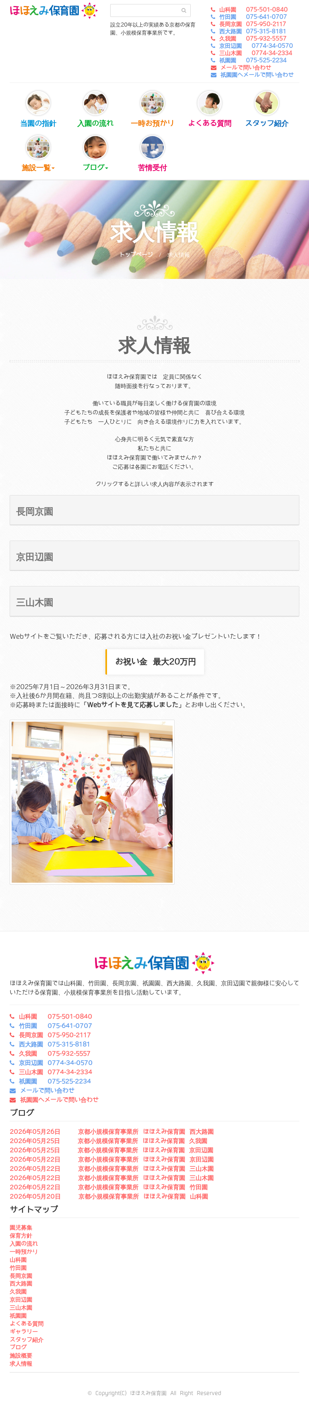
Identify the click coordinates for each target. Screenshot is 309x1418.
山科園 (18, 1260)
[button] (154, 510)
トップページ (136, 255)
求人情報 (21, 1363)
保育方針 (21, 1235)
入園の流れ (95, 109)
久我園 (18, 1291)
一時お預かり (152, 109)
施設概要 (21, 1355)
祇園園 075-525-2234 (252, 60)
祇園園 (18, 1316)
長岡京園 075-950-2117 (252, 24)
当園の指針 (38, 109)
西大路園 (21, 1283)
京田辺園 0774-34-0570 (256, 46)
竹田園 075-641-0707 (253, 17)
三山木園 (21, 1307)
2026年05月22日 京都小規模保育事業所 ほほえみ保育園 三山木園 (112, 1169)
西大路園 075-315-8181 (252, 31)
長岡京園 (21, 1276)
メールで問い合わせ (245, 67)
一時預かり (24, 1252)
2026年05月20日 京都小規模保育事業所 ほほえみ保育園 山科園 (109, 1196)
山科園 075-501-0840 (253, 9)
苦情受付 (152, 153)
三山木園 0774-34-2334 (255, 53)
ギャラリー (24, 1332)
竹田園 (18, 1268)
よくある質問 (209, 109)
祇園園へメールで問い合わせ (257, 75)
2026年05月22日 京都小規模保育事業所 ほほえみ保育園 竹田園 (109, 1187)
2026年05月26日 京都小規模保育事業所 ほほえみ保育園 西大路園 (112, 1132)
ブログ (95, 153)
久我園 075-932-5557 (252, 38)
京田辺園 (21, 1299)
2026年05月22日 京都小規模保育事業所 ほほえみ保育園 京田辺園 (112, 1159)
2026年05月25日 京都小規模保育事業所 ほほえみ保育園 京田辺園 (111, 1150)
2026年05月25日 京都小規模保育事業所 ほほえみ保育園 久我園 (108, 1141)
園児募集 (21, 1227)
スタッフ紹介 (266, 109)
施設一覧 (38, 153)
